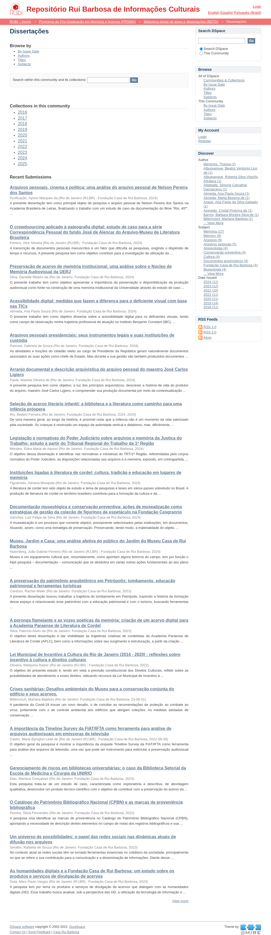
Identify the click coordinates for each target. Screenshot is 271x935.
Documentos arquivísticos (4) (226, 261)
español (226, 13)
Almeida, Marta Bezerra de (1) (227, 198)
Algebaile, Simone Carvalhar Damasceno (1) (225, 187)
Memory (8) (212, 236)
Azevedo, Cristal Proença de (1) (228, 210)
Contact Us (18, 932)
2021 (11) (211, 295)
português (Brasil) (247, 13)
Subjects (24, 64)
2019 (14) (211, 303)
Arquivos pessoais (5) (220, 244)
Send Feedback (39, 932)
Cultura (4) (212, 257)
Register (204, 141)
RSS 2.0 (210, 332)
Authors (24, 56)
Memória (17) (214, 231)
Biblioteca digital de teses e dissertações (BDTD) (181, 22)
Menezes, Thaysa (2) (220, 164)
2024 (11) (211, 282)
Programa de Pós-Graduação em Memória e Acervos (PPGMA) (87, 22)
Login (257, 6)
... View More (214, 223)
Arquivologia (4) (216, 248)
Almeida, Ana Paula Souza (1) (226, 193)
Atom (207, 338)
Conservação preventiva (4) (225, 252)
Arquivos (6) (213, 240)
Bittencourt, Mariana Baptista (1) (228, 219)
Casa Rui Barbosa (66, 932)
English (213, 13)
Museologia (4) (215, 269)
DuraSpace (77, 927)
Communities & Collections (224, 80)
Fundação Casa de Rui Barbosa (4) (231, 265)
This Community (214, 53)
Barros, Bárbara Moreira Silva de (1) (231, 215)
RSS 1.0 (210, 327)
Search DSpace (214, 49)
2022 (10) (211, 290)
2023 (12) (211, 286)
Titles (22, 60)
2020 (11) (211, 299)
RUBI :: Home (20, 22)
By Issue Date (28, 51)
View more (180, 901)
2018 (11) (211, 307)
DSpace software (22, 927)
